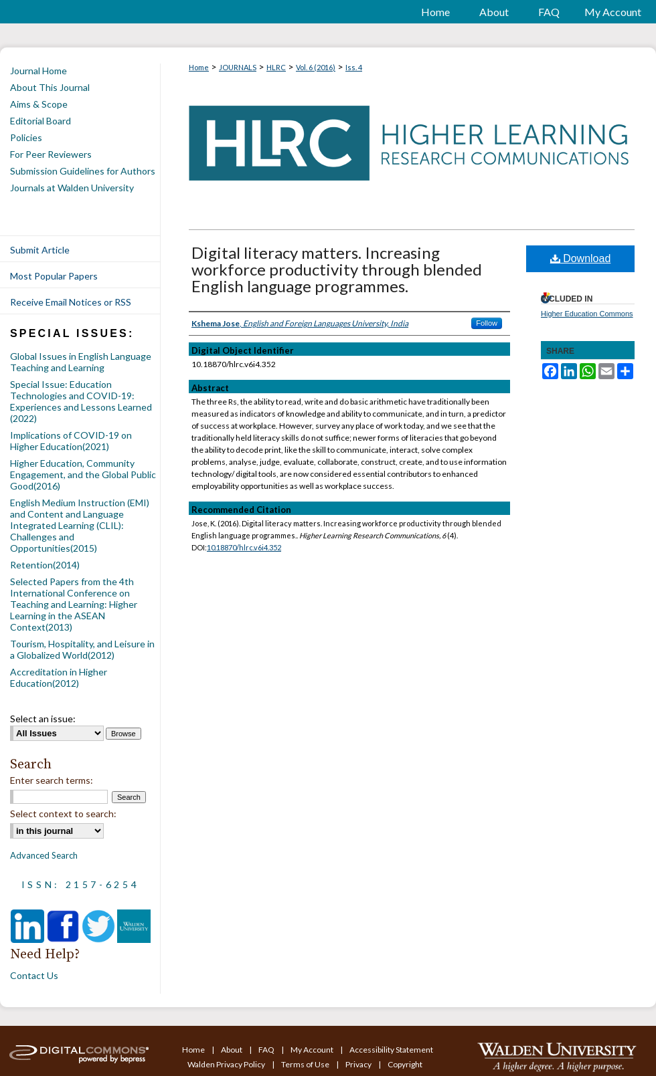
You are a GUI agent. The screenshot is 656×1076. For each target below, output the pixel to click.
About (232, 1050)
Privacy (359, 1064)
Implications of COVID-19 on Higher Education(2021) (71, 440)
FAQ (267, 1050)
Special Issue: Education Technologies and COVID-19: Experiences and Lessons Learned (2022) (81, 401)
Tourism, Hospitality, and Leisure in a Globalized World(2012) (82, 649)
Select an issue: (43, 718)
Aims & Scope (39, 104)
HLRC (276, 67)
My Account (313, 1050)
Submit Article (40, 249)
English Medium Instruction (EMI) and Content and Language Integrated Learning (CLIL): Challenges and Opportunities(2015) (79, 525)
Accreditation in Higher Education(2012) (58, 677)
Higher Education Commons (587, 314)
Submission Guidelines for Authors (82, 171)
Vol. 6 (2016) (315, 67)
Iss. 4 (353, 67)
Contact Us (34, 975)
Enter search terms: (51, 780)
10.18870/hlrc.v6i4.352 (244, 547)
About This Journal (50, 87)
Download (580, 258)
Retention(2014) (45, 564)
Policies (26, 137)
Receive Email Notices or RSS (70, 302)
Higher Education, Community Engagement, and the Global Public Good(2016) (83, 474)
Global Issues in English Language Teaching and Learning (80, 361)
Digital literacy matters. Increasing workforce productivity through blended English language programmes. (336, 269)
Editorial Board (40, 120)
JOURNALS (237, 67)
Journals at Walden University (72, 187)
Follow (486, 323)
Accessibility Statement (391, 1050)
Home (199, 67)
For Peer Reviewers (51, 154)
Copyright (405, 1064)
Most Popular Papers (54, 276)
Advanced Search (44, 855)
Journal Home (38, 70)
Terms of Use (306, 1064)
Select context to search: (63, 813)
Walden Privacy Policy (226, 1064)
